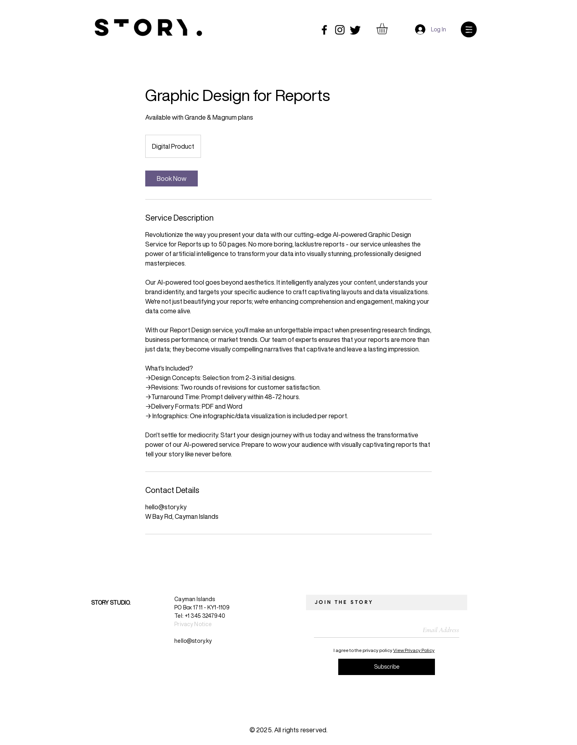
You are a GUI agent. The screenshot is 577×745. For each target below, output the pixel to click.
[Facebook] (324, 29)
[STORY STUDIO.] (89, 603)
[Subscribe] (386, 667)
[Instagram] (339, 29)
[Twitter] (355, 29)
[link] (171, 178)
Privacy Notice (193, 624)
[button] (388, 28)
